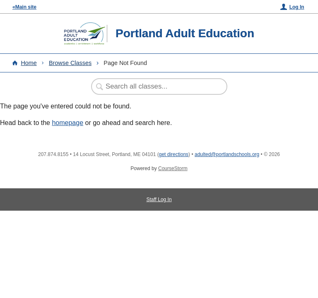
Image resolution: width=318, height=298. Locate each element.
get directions (173, 154)
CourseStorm (173, 168)
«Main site (24, 7)
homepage (67, 122)
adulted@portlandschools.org (227, 154)
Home (28, 63)
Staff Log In (158, 199)
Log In (296, 7)
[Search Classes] (155, 86)
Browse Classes (70, 63)
